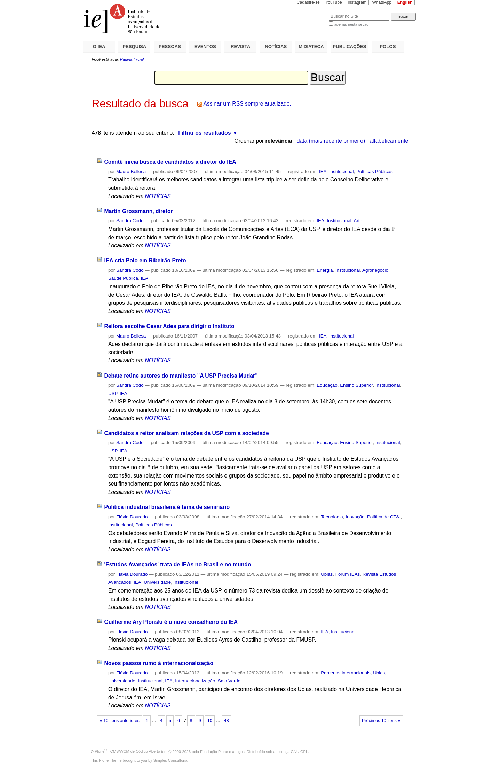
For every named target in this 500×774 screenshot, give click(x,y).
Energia (325, 270)
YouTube (333, 2)
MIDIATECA (311, 46)
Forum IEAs (347, 574)
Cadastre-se (308, 2)
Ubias (327, 574)
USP (112, 393)
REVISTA (240, 46)
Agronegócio (375, 270)
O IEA (99, 46)
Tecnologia (332, 516)
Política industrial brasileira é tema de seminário (167, 507)
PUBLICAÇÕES (349, 46)
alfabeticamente (389, 141)
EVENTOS (205, 46)
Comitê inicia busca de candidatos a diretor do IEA (170, 162)
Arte (358, 220)
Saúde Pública (123, 278)
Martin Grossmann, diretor (138, 211)
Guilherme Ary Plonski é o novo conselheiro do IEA (171, 622)
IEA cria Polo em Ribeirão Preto (145, 260)
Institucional (341, 171)
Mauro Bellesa (131, 171)
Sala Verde (229, 680)
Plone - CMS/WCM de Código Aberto (127, 751)
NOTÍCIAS (276, 46)
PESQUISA (134, 46)
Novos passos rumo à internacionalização (158, 663)
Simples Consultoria (170, 760)
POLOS (388, 46)
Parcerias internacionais (346, 672)
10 (209, 720)
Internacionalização (195, 680)
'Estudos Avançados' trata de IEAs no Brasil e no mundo (177, 564)
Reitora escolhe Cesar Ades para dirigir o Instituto (169, 326)
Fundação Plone (214, 751)
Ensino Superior (356, 385)
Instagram (357, 2)
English (405, 2)
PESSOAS (170, 46)
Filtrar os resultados (204, 133)
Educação (327, 385)
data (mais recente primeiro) (331, 141)
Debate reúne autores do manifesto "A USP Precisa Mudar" (180, 376)
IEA (323, 171)
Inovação (355, 516)
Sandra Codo (130, 220)
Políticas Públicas (374, 171)
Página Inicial (132, 59)
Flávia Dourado (132, 516)
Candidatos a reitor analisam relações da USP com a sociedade (186, 433)
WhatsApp (381, 2)
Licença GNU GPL (292, 751)
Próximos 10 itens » (381, 720)
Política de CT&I (384, 516)
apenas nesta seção (351, 24)
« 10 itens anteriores (120, 720)
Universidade (157, 582)
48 (226, 720)
